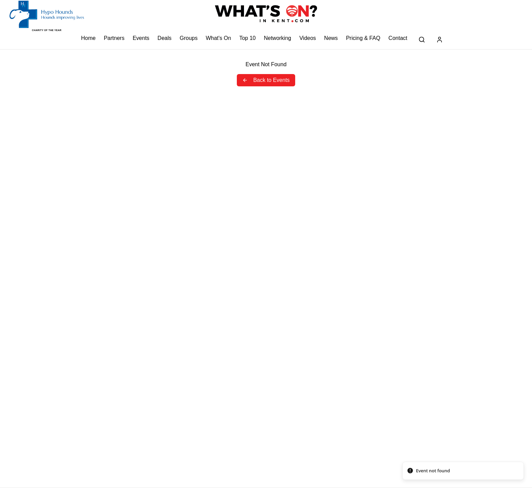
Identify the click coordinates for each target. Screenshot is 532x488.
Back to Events (266, 80)
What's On (218, 38)
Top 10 (247, 38)
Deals (165, 38)
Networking (277, 38)
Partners (114, 38)
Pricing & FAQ (363, 38)
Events (141, 38)
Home (88, 38)
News (331, 38)
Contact (397, 38)
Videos (307, 38)
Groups (188, 38)
